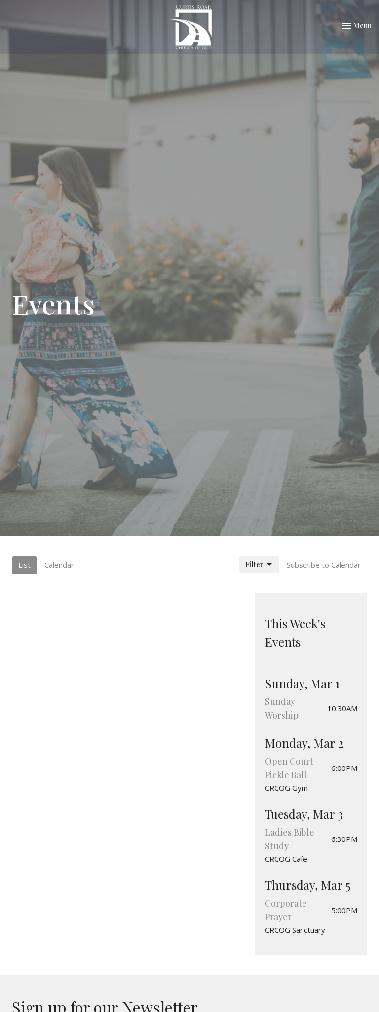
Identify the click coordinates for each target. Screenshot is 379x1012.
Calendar (59, 565)
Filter (259, 564)
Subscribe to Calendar (324, 565)
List (24, 565)
